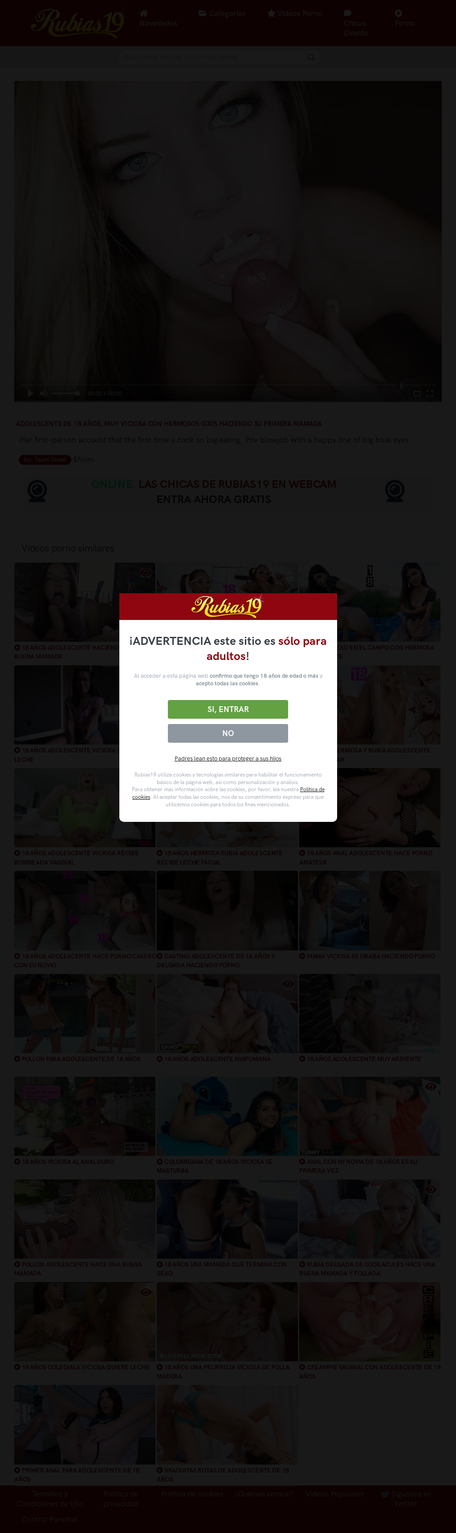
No (228, 733)
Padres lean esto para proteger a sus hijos (228, 758)
